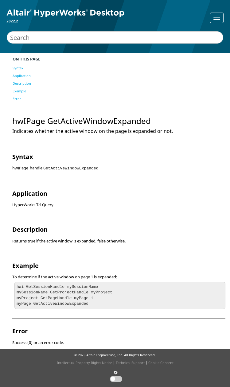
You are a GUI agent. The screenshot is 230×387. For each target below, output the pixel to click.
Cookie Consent (160, 362)
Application (22, 75)
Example (19, 91)
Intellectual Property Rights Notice (84, 362)
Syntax (18, 68)
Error (17, 98)
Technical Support (130, 362)
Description (22, 83)
